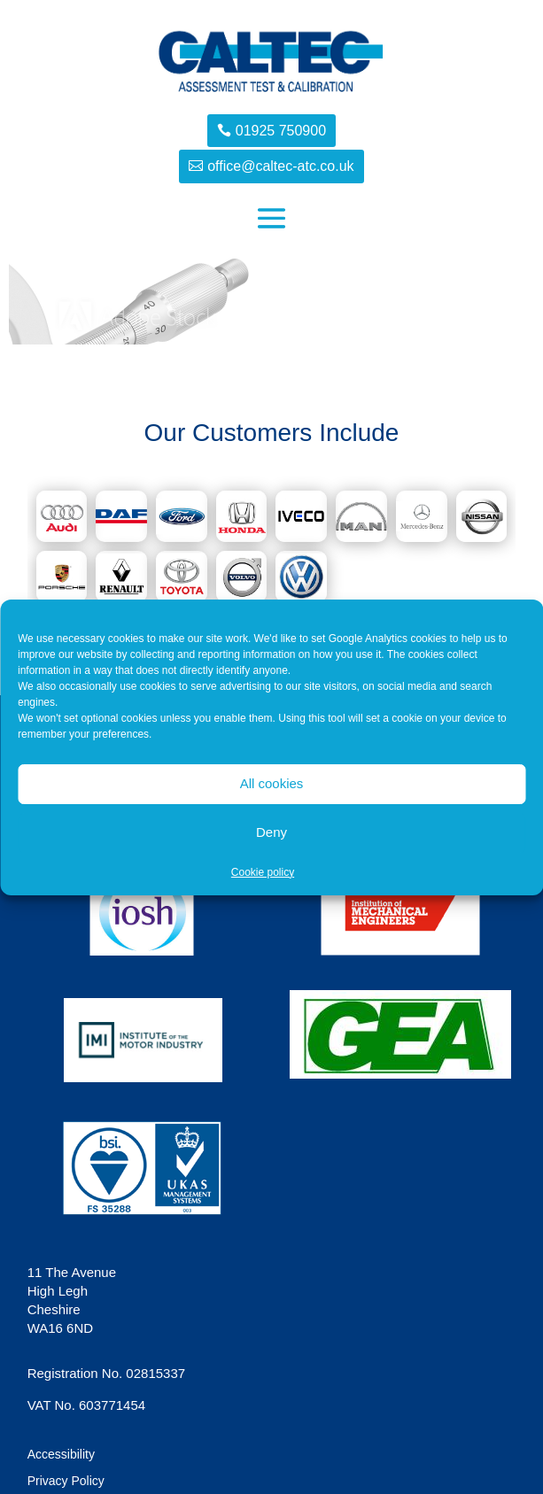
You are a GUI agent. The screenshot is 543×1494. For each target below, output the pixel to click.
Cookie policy (262, 872)
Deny (271, 832)
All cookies (272, 783)
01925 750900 (281, 130)
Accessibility (61, 1454)
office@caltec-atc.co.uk (280, 166)
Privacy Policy (66, 1481)
